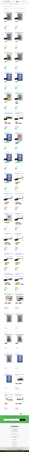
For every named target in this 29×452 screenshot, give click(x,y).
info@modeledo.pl (14, 431)
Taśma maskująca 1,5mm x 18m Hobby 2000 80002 (19, 354)
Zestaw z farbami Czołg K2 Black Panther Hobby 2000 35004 (19, 294)
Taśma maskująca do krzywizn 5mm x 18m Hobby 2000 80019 (9, 314)
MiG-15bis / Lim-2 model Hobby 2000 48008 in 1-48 (9, 395)
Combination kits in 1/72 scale (7, 292)
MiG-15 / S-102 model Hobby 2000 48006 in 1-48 (8, 193)
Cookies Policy (14, 446)
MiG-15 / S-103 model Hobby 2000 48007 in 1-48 (19, 173)
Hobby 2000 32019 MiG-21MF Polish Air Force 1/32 (19, 274)
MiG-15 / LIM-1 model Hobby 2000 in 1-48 (19, 193)
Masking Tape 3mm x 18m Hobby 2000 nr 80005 (8, 213)
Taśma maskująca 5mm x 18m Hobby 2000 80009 (8, 73)
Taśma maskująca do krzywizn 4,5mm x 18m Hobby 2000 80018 (19, 314)
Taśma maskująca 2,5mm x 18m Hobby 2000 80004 (19, 153)
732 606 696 (14, 429)
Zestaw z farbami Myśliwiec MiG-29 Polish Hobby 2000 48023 (9, 294)
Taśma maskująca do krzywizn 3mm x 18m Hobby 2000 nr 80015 (9, 334)
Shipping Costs (14, 444)
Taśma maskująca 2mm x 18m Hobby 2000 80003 (8, 153)
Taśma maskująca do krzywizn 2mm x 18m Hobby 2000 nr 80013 (20, 32)
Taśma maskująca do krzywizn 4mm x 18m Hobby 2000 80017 (20, 12)
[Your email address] (12, 420)
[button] (6, 8)
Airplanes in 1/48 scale (18, 171)
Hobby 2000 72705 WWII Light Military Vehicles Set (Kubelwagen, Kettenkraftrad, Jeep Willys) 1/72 (8, 113)
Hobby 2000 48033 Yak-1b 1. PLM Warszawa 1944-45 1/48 (19, 395)
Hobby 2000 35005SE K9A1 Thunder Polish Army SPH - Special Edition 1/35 (8, 274)
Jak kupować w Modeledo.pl (14, 442)
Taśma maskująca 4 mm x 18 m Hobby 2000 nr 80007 (19, 133)
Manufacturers (11, 3)
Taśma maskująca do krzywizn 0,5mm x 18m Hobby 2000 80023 (8, 354)
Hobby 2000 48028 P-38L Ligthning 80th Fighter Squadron (19, 254)
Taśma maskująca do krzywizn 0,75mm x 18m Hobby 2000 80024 (19, 53)
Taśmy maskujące (6, 10)
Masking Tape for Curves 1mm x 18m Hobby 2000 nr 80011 (19, 93)
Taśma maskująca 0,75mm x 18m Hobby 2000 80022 (8, 374)
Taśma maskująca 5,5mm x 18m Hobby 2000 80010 (8, 133)
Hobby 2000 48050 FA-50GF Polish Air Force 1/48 (9, 234)
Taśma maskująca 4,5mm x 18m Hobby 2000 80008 (19, 73)
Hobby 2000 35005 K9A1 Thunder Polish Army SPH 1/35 (19, 113)
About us (14, 441)
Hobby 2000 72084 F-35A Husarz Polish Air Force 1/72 (19, 213)
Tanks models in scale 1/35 (18, 372)
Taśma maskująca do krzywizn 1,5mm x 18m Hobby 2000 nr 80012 (19, 334)
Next (24, 413)
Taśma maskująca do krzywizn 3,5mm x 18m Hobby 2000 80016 (8, 32)
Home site (5, 3)
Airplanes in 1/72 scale (18, 211)
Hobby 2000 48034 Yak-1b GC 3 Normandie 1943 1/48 (19, 234)
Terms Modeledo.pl (14, 445)
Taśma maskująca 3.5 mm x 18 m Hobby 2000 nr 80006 (8, 93)
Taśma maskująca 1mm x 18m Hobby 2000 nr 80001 (8, 173)
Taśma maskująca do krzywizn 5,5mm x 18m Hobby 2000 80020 (8, 12)
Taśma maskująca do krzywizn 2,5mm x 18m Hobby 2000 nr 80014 (8, 53)
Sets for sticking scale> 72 (18, 292)
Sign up (22, 419)
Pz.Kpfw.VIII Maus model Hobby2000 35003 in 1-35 (19, 374)
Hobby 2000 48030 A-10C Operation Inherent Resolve (8, 254)
